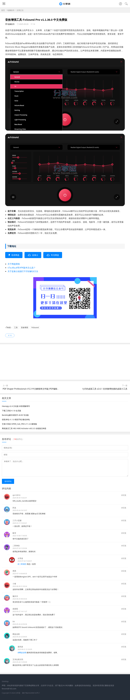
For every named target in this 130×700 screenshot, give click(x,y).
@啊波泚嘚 (22, 652)
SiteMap (5, 681)
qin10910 (16, 495)
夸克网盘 (55, 255)
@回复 (123, 495)
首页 (3, 10)
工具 (16, 327)
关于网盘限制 (14, 264)
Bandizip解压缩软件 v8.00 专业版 (15, 415)
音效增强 (24, 327)
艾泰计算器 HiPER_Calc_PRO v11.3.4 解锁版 (19, 424)
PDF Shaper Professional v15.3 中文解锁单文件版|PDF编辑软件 (32, 388)
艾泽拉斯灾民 (18, 659)
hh (14, 621)
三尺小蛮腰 (17, 520)
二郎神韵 (16, 545)
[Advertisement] (65, 362)
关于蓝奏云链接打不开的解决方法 (23, 271)
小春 (14, 583)
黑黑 (14, 571)
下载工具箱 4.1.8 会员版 (11, 410)
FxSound (35, 327)
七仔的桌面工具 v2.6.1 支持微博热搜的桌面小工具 (104, 388)
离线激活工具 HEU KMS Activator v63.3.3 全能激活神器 (24, 428)
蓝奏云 (35, 255)
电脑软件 (10, 10)
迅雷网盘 (15, 255)
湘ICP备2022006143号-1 (31, 693)
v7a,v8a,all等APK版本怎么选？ (22, 267)
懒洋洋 (15, 596)
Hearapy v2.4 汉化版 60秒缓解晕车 (16, 406)
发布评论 (8, 481)
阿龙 (14, 508)
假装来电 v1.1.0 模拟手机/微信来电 (16, 419)
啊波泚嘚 (16, 634)
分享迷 (20, 558)
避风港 (20, 646)
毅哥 (14, 533)
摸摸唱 (15, 609)
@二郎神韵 (22, 564)
